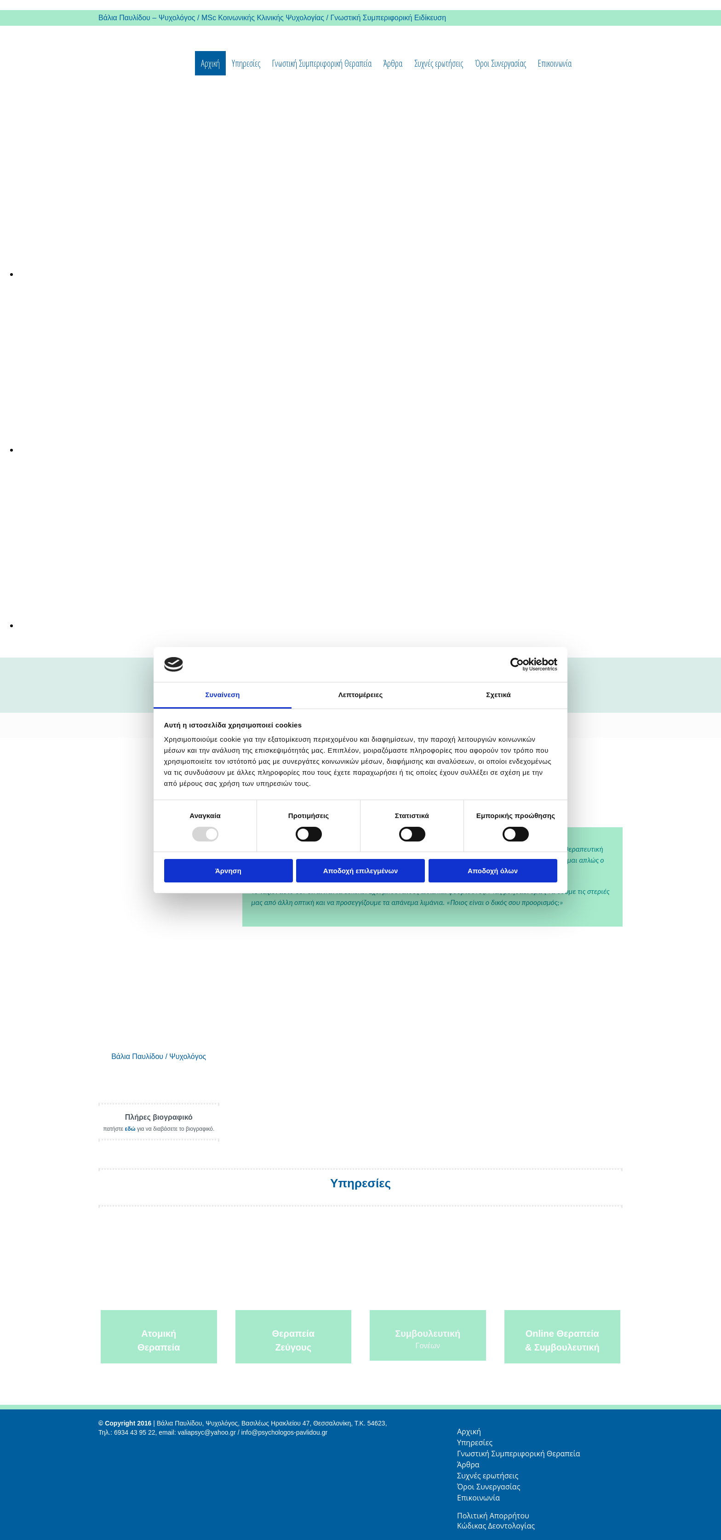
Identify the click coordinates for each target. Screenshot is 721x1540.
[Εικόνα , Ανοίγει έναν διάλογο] (294, 274)
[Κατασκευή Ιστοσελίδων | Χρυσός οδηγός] (105, 1449)
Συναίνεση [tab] (222, 694)
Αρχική (210, 63)
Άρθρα (392, 63)
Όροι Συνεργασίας (500, 63)
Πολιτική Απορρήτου (494, 1516)
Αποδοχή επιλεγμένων (360, 871)
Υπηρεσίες (246, 63)
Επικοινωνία (555, 63)
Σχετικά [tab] (498, 694)
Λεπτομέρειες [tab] (360, 694)
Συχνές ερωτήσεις (438, 63)
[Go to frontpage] (111, 87)
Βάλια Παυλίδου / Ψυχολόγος (158, 1056)
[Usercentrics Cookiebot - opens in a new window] (517, 664)
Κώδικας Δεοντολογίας (496, 1526)
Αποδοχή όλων (493, 871)
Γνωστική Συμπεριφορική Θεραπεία (322, 63)
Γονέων (428, 1346)
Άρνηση (228, 871)
